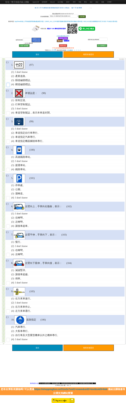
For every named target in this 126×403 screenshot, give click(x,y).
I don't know (21, 72)
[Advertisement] (63, 368)
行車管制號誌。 (23, 104)
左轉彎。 (20, 221)
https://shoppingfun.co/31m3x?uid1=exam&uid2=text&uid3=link (70, 389)
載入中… (63, 7)
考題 (79, 2)
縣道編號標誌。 (23, 80)
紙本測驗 (66, 40)
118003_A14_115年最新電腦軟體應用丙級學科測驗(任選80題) (63, 21)
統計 (91, 2)
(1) (12, 72)
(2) (12, 76)
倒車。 (19, 278)
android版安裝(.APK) (63, 36)
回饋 (102, 2)
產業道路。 (21, 76)
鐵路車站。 (21, 169)
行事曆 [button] (109, 2)
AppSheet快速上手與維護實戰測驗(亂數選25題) (29, 21)
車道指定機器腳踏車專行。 (30, 141)
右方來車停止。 (23, 306)
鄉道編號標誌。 (23, 84)
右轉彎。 (20, 217)
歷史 (85, 2)
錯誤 (97, 2)
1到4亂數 (70, 50)
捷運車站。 (21, 165)
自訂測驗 (60, 2)
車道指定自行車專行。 (27, 132)
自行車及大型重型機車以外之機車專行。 (37, 335)
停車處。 (20, 185)
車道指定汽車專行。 (26, 137)
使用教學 (44, 2)
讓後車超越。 (22, 274)
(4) (12, 84)
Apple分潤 (35, 2)
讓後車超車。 (22, 226)
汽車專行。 (21, 327)
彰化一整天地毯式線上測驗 (17, 2)
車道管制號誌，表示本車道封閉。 (33, 112)
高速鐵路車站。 (23, 157)
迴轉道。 (20, 193)
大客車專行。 (22, 331)
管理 (74, 2)
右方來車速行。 (23, 298)
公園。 (19, 189)
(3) (12, 80)
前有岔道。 (21, 100)
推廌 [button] (68, 2)
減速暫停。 (21, 270)
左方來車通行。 (23, 311)
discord (52, 2)
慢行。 (19, 242)
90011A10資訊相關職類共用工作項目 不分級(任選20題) (100, 21)
